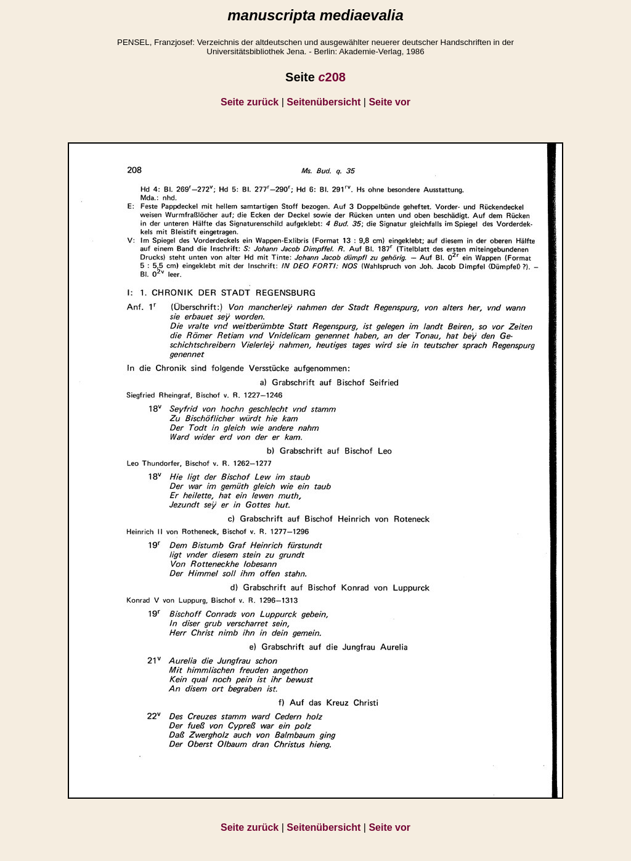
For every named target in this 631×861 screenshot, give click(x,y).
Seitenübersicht (323, 102)
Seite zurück (250, 102)
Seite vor (389, 102)
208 (332, 77)
